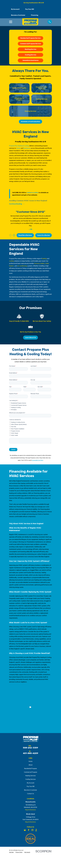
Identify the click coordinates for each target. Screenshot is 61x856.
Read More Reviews (25, 235)
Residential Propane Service (30, 38)
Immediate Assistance (30, 60)
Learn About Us (30, 338)
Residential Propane (30, 726)
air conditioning (22, 266)
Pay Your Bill (29, 9)
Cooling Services (30, 737)
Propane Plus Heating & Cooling (19, 145)
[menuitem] (11, 810)
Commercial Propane (30, 730)
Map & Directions (30, 767)
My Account (15, 9)
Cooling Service (30, 55)
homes (18, 148)
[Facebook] (29, 788)
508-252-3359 (30, 706)
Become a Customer (18, 15)
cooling (11, 261)
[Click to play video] (30, 686)
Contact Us (30, 751)
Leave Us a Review (43, 235)
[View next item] (14, 235)
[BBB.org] (36, 788)
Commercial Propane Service (30, 43)
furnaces (37, 263)
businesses (27, 148)
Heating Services (30, 733)
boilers (42, 263)
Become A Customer (30, 748)
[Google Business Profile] (25, 788)
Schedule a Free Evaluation (30, 121)
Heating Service (30, 49)
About (30, 723)
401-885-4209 (30, 711)
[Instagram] (32, 788)
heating (44, 259)
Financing (34, 15)
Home (30, 719)
